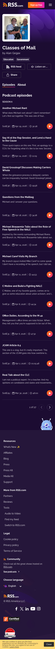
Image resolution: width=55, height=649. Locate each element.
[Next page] (50, 407)
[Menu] (50, 5)
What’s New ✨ (12, 447)
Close (49, 644)
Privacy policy (11, 545)
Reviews (8, 501)
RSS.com (8, 567)
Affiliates (8, 452)
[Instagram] (38, 609)
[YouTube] (33, 609)
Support (8, 482)
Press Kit (8, 470)
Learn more (14, 647)
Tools (6, 507)
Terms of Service (13, 551)
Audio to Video (13, 513)
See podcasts (12, 572)
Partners (8, 496)
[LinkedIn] (27, 609)
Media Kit (8, 476)
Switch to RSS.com (15, 525)
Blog (6, 458)
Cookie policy (11, 539)
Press (7, 464)
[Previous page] (41, 407)
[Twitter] (21, 609)
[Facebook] (16, 609)
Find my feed (12, 519)
